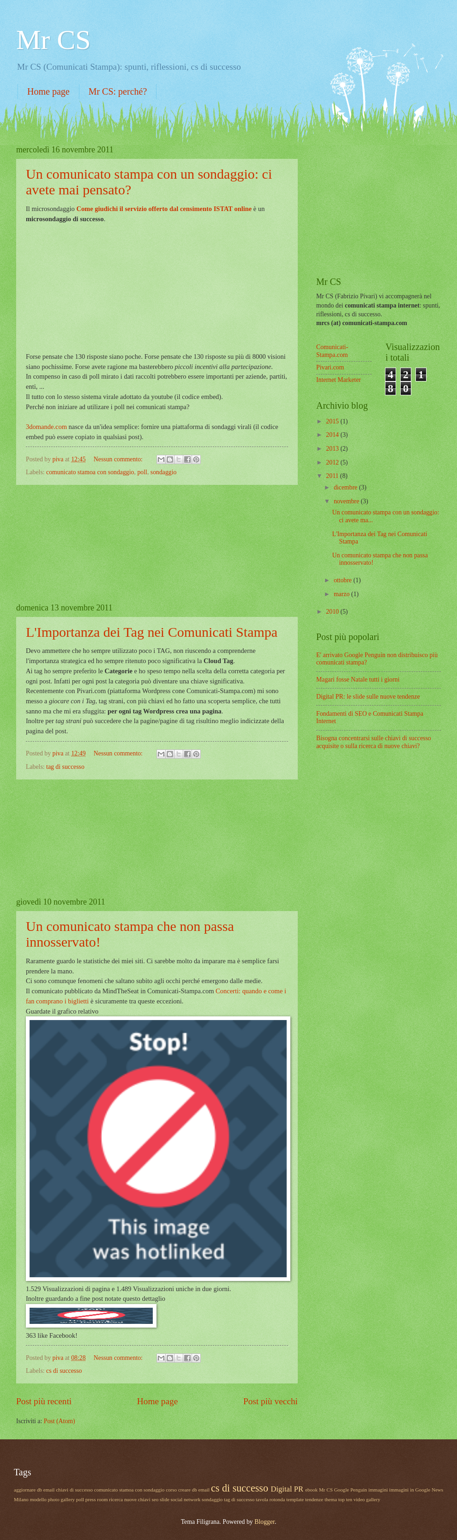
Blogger (264, 1521)
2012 (333, 462)
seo (154, 1499)
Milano (21, 1499)
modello (38, 1499)
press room (96, 1499)
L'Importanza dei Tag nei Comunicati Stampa (151, 632)
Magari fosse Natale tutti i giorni (357, 679)
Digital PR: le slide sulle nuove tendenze (368, 696)
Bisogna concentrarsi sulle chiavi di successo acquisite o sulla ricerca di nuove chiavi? (373, 742)
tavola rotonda (270, 1499)
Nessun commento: (119, 459)
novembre (347, 501)
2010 (333, 611)
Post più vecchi (270, 1401)
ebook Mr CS (319, 1489)
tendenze (314, 1499)
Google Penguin (350, 1489)
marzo (342, 594)
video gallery (367, 1499)
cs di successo (64, 1370)
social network (186, 1499)
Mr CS (53, 39)
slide (164, 1499)
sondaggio (163, 472)
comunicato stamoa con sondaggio (90, 472)
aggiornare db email (34, 1489)
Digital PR (287, 1489)
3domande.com (46, 426)
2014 (333, 434)
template (295, 1499)
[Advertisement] (157, 544)
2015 (333, 421)
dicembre (346, 487)
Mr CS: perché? (118, 91)
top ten (345, 1499)
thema (331, 1499)
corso (171, 1489)
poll (142, 472)
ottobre (344, 580)
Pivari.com (330, 367)
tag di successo (65, 766)
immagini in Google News (416, 1489)
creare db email (194, 1489)
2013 (333, 448)
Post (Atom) (59, 1421)
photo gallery (61, 1499)
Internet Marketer (338, 379)
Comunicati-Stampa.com (332, 351)
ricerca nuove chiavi (129, 1499)
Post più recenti (44, 1401)
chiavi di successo (74, 1489)
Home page (48, 91)
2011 (333, 475)
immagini (378, 1489)
